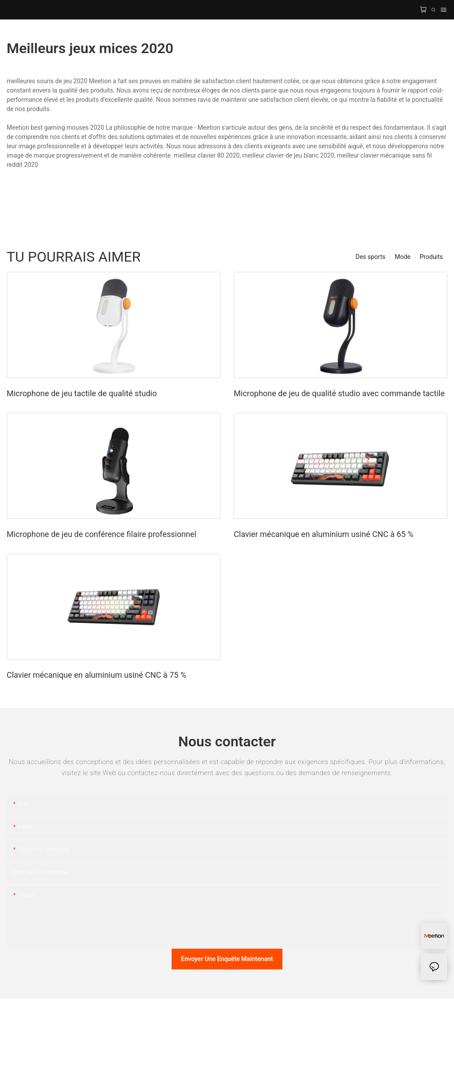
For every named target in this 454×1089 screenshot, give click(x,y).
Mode (403, 256)
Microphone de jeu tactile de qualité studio (82, 393)
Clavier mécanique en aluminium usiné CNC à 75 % (96, 675)
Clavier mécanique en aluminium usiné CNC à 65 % (323, 534)
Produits (431, 256)
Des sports (370, 256)
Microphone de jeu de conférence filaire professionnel (101, 534)
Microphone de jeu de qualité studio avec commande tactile (339, 393)
